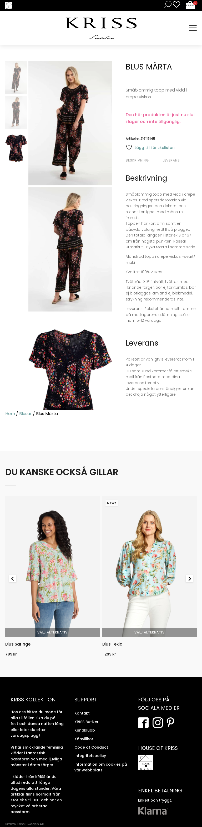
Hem (10, 414)
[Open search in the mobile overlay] (166, 4)
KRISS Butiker (86, 721)
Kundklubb (84, 730)
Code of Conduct (91, 747)
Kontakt (82, 713)
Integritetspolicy (90, 755)
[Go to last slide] (12, 578)
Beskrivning (137, 160)
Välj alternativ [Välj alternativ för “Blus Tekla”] (149, 632)
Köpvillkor (83, 739)
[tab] (143, 160)
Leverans (171, 160)
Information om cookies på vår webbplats (100, 767)
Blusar (25, 414)
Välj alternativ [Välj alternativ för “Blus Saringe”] (52, 632)
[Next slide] (189, 578)
